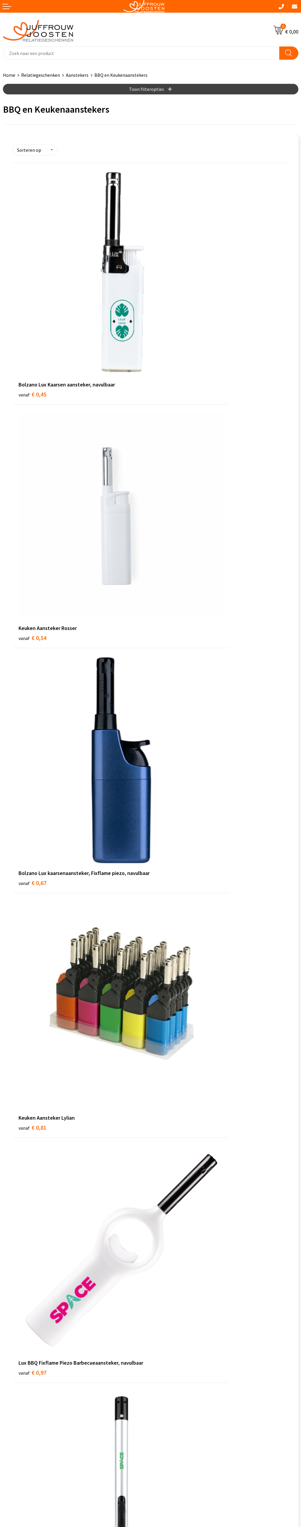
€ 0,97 (32, 652)
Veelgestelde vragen (173, 1236)
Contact (161, 1209)
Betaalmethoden (170, 1245)
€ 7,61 (171, 982)
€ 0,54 (171, 314)
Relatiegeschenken (40, 75)
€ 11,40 (34, 1147)
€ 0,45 (32, 314)
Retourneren (166, 1254)
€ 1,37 (32, 817)
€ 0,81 (171, 479)
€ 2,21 (171, 817)
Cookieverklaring (20, 1326)
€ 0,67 (32, 487)
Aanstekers (77, 75)
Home (9, 75)
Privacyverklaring (20, 1335)
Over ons (162, 1218)
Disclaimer (13, 1344)
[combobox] (141, 53)
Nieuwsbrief (165, 1227)
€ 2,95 (32, 982)
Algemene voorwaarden (27, 1318)
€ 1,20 (171, 652)
